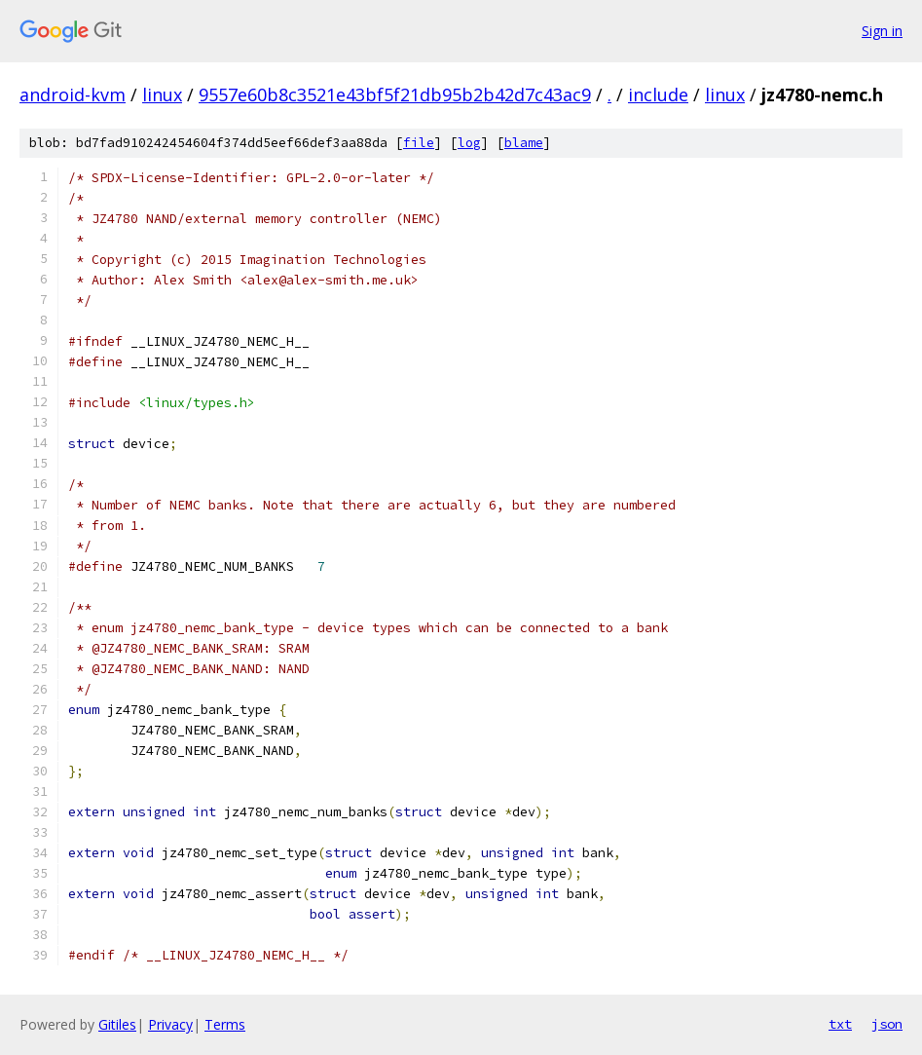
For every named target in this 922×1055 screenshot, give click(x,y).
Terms (224, 1024)
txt (840, 1024)
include (658, 94)
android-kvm (72, 94)
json (887, 1024)
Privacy (170, 1024)
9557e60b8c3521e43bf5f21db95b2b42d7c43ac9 (395, 94)
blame (523, 142)
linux (162, 94)
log (469, 142)
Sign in (882, 30)
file (418, 142)
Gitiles (117, 1024)
